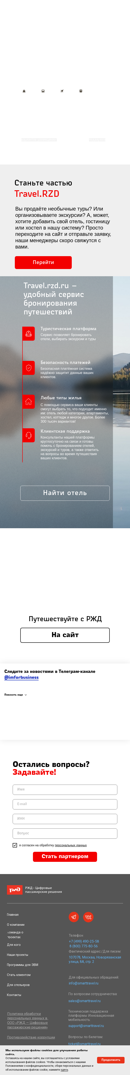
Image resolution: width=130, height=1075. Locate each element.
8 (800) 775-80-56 (84, 946)
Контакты (14, 995)
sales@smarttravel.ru (84, 1001)
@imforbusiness (21, 678)
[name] (65, 790)
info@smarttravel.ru (83, 983)
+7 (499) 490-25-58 (84, 941)
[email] (65, 804)
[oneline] (65, 819)
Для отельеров (18, 985)
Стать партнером (65, 856)
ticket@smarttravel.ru (84, 1044)
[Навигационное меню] (126, 14)
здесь (64, 1069)
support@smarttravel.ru (86, 1026)
